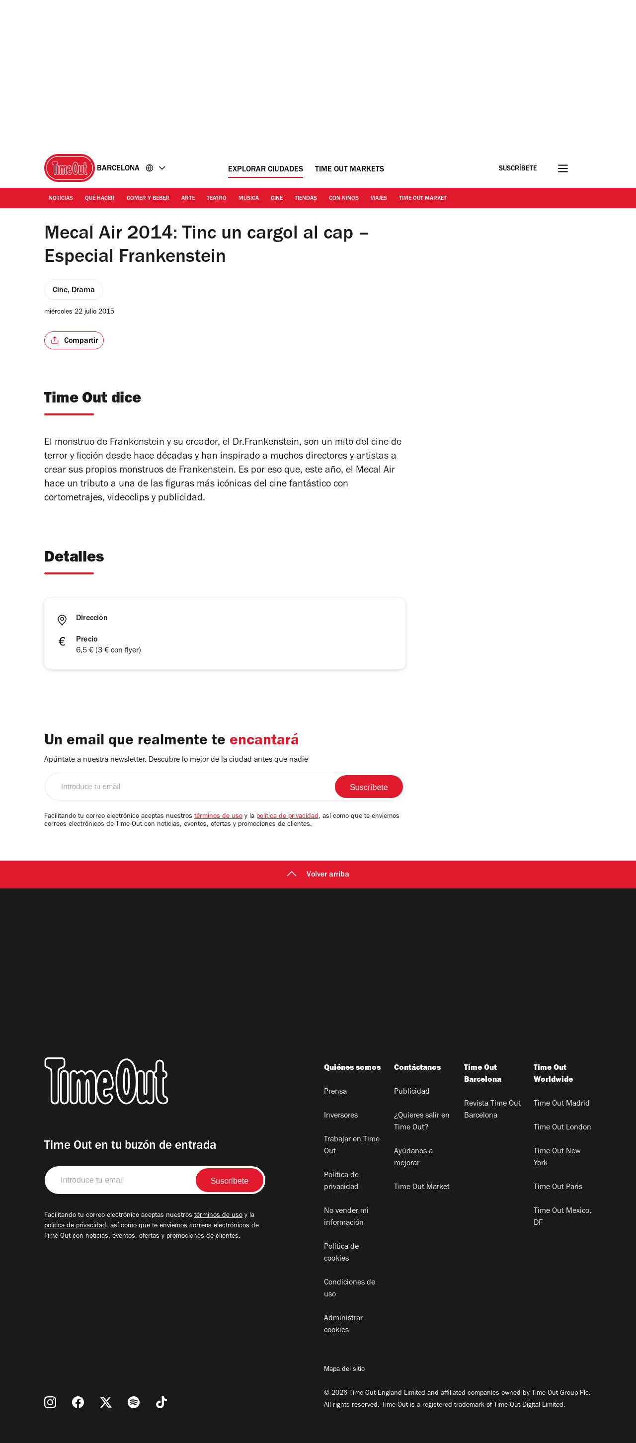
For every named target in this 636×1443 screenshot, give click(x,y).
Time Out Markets (349, 170)
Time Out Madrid (562, 1104)
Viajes (379, 199)
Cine (277, 199)
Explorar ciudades (265, 170)
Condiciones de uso (349, 1289)
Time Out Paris (558, 1188)
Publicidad (412, 1092)
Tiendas (306, 199)
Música (248, 199)
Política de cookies (341, 1253)
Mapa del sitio (344, 1369)
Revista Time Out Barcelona (492, 1110)
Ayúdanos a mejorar (413, 1158)
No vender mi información (346, 1217)
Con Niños (344, 199)
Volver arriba (318, 875)
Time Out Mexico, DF (562, 1217)
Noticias (61, 199)
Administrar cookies (343, 1325)
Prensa (335, 1092)
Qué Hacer (100, 199)
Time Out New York (557, 1158)
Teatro (217, 199)
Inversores (341, 1116)
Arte (188, 199)
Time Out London (562, 1128)
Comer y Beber (148, 199)
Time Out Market (423, 199)
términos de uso (218, 816)
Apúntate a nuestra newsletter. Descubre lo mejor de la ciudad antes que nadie (176, 760)
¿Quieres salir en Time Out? (422, 1122)
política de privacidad (287, 816)
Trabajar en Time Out (352, 1146)
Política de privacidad (341, 1182)
